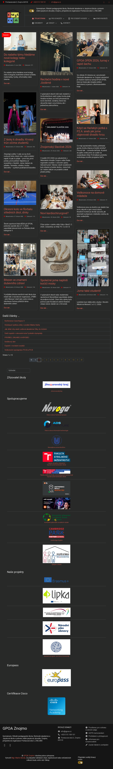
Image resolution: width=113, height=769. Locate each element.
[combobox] (18, 370)
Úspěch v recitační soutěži (15, 346)
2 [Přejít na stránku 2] (42, 360)
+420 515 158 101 (39, 2)
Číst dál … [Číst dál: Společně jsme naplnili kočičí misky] (44, 308)
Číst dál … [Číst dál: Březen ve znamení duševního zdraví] (7, 308)
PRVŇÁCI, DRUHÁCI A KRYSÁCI (17, 337)
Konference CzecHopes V (15, 321)
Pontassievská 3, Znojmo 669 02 (69, 739)
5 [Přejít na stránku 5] (54, 360)
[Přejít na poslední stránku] (81, 360)
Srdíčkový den (10, 342)
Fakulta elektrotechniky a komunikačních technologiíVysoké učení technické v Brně (56, 474)
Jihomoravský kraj (56, 391)
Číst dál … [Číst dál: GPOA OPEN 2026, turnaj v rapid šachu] (80, 91)
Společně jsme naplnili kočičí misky (54, 282)
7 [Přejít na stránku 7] (61, 360)
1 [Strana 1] (39, 360)
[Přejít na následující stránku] (77, 360)
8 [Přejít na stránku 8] (65, 360)
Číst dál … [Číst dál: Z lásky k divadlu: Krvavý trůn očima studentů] (7, 172)
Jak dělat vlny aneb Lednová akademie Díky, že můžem (26, 329)
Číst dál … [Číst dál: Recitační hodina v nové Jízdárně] (44, 109)
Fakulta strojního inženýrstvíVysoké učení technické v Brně (56, 464)
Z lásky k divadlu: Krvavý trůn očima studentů (18, 141)
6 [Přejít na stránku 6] (57, 360)
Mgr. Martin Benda (18, 758)
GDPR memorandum (94, 733)
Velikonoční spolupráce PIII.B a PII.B (19, 350)
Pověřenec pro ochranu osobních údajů (95, 729)
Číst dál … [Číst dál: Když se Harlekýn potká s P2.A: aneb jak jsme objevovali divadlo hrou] (80, 161)
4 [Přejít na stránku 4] (50, 360)
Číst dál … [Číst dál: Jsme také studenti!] (80, 308)
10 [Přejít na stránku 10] (73, 360)
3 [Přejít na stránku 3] (46, 360)
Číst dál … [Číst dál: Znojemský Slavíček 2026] (44, 176)
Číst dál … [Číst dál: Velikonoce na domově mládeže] (80, 220)
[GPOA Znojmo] (13, 16)
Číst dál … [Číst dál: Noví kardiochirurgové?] (44, 231)
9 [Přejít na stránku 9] (69, 360)
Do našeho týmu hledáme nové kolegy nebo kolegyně (19, 58)
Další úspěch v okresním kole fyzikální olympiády (23, 333)
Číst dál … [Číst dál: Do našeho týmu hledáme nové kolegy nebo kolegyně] (7, 83)
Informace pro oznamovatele (92, 740)
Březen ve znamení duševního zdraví (15, 281)
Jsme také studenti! (89, 290)
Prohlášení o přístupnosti (96, 736)
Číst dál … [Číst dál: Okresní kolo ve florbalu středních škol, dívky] (7, 235)
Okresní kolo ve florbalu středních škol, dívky (18, 211)
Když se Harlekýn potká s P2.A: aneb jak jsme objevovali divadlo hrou (92, 131)
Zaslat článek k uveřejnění (96, 745)
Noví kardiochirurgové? (54, 213)
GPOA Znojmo (29, 756)
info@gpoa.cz (56, 2)
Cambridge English (56, 534)
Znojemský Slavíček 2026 (55, 146)
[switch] (31, 10)
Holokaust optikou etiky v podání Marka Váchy (22, 325)
